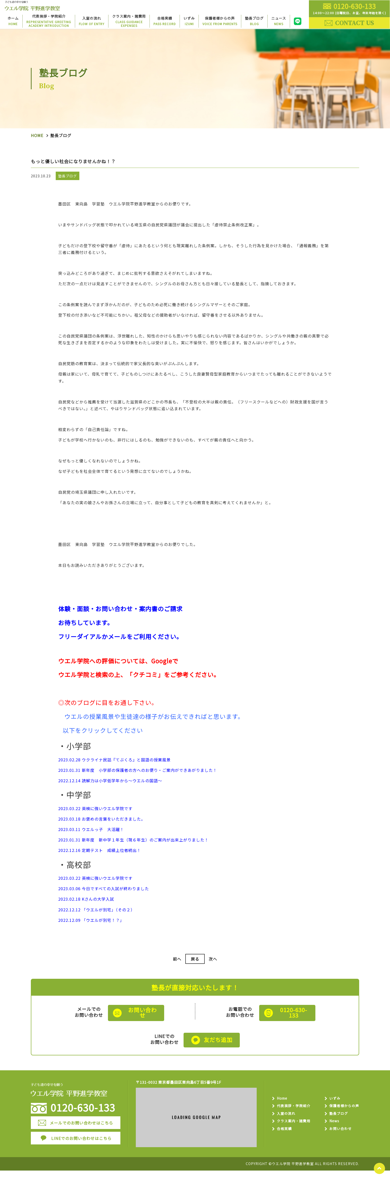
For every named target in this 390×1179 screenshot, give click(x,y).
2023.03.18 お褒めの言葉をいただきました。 (101, 829)
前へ (176, 969)
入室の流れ (287, 1122)
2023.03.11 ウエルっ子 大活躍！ (91, 840)
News (332, 1130)
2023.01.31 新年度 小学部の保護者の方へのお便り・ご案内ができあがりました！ (137, 780)
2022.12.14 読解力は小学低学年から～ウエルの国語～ (110, 791)
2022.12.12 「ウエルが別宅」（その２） (96, 920)
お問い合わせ (339, 1138)
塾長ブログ (337, 1122)
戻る (195, 969)
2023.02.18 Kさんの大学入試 (86, 909)
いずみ (333, 1106)
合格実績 (285, 1138)
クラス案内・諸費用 (295, 1130)
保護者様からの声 (343, 1114)
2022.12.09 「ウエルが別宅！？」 (91, 930)
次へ (214, 969)
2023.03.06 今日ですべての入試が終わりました (103, 899)
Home (37, 144)
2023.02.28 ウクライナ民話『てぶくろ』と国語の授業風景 (114, 770)
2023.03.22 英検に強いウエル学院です (95, 819)
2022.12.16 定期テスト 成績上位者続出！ (99, 861)
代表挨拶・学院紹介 (295, 1114)
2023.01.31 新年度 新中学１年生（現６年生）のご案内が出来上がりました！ (133, 850)
